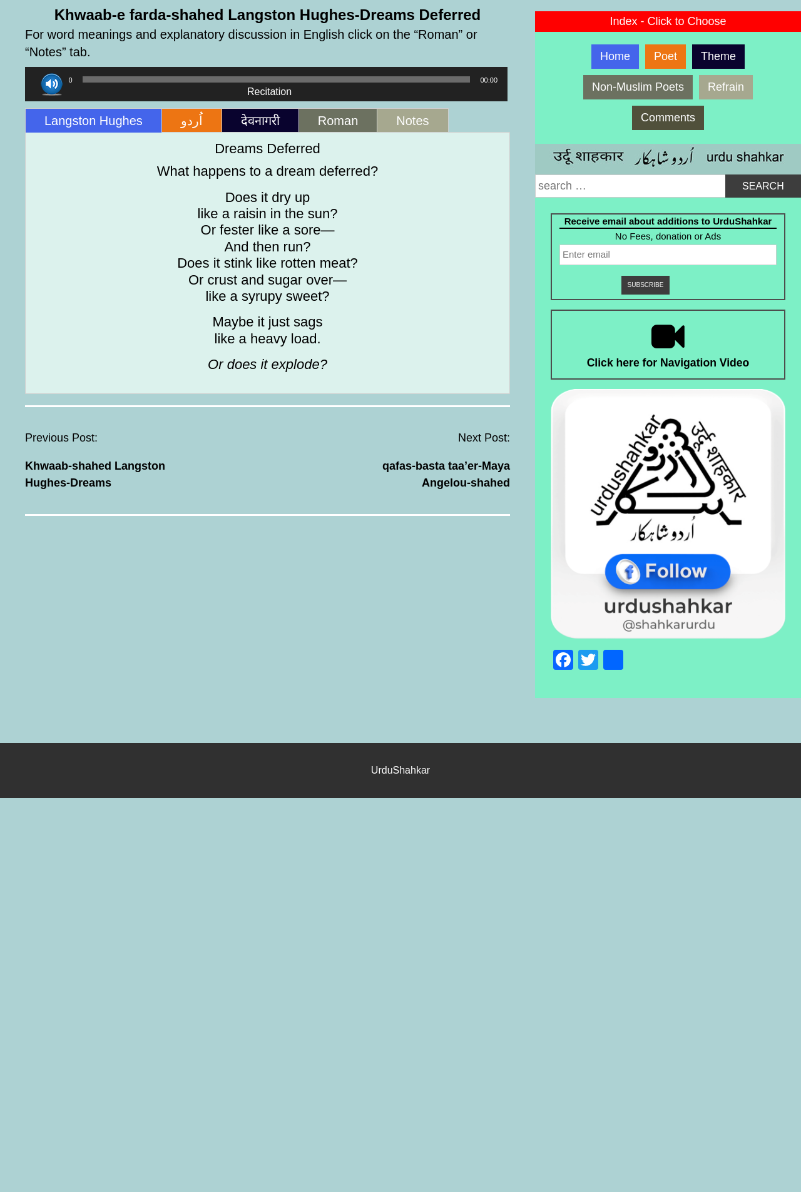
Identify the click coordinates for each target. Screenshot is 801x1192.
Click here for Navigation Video (668, 362)
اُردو (192, 121)
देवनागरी (260, 121)
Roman (338, 121)
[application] (266, 79)
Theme (718, 56)
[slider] (277, 79)
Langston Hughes (93, 121)
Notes (412, 121)
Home (615, 56)
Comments (668, 117)
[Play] (51, 84)
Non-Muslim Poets (638, 87)
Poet (665, 56)
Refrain (726, 87)
